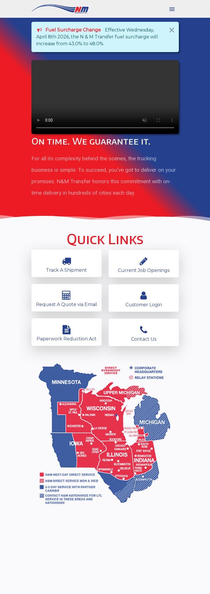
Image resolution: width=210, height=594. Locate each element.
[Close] (172, 30)
